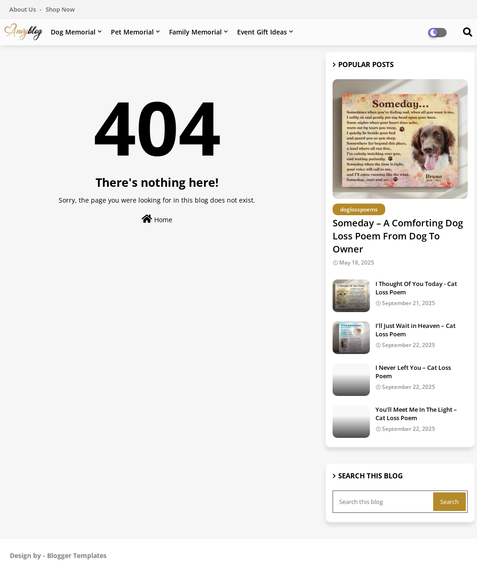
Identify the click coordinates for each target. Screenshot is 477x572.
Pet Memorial (132, 31)
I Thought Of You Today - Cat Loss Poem (416, 287)
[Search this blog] (383, 501)
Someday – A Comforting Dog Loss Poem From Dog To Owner (398, 236)
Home (157, 219)
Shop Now (60, 9)
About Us (23, 9)
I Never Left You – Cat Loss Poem (413, 371)
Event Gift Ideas (262, 31)
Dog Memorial (73, 31)
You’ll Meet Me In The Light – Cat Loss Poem (416, 413)
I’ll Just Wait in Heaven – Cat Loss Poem (415, 329)
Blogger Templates (77, 555)
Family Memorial (195, 31)
